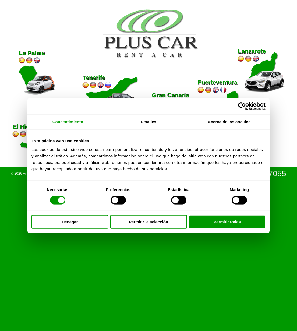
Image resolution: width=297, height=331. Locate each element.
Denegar (70, 221)
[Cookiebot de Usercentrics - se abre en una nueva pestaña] (242, 106)
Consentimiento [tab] (67, 121)
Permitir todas (227, 221)
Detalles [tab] (148, 121)
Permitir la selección (148, 221)
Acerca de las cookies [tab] (229, 121)
